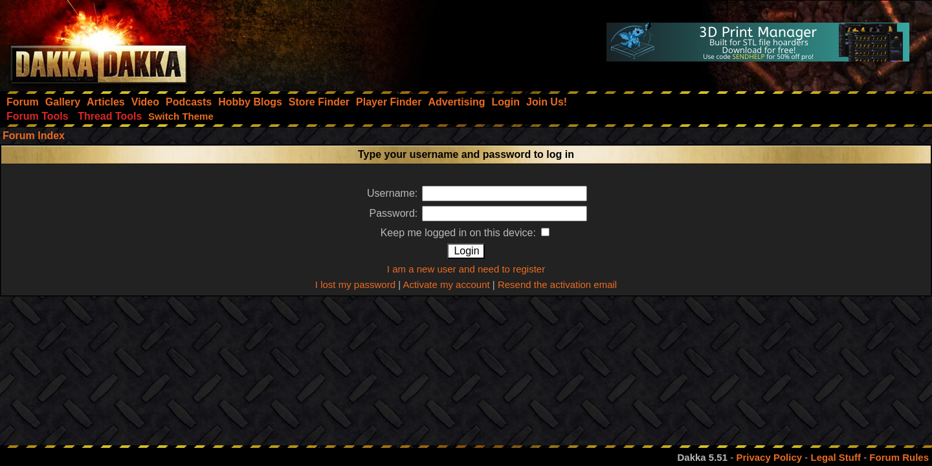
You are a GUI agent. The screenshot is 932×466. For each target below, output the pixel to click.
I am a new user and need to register (466, 268)
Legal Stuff (835, 457)
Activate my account (446, 284)
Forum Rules (899, 457)
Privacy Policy (769, 457)
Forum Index (34, 135)
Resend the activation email (557, 284)
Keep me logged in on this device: (465, 232)
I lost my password (355, 284)
